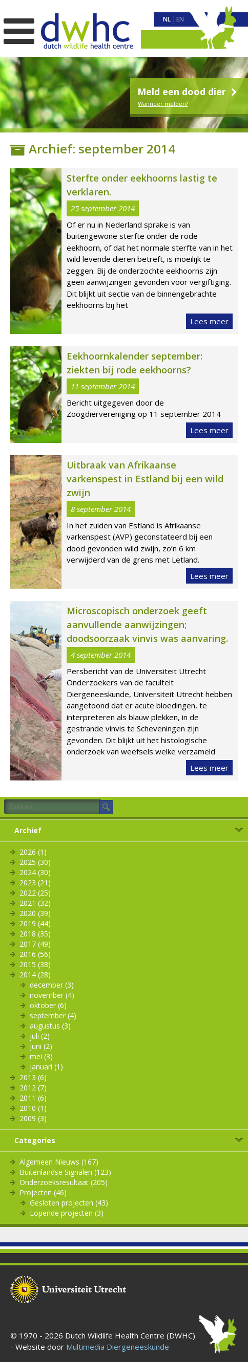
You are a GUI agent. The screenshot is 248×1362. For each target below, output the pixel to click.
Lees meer (209, 321)
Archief (28, 830)
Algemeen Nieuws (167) (58, 1162)
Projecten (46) (43, 1192)
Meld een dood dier (188, 91)
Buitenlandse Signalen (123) (65, 1172)
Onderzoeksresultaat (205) (63, 1182)
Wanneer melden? (163, 103)
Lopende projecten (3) (67, 1213)
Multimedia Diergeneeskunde (117, 1347)
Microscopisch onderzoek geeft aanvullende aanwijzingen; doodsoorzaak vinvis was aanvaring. (147, 624)
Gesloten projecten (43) (69, 1203)
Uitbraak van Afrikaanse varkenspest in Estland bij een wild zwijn (145, 479)
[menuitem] (167, 19)
